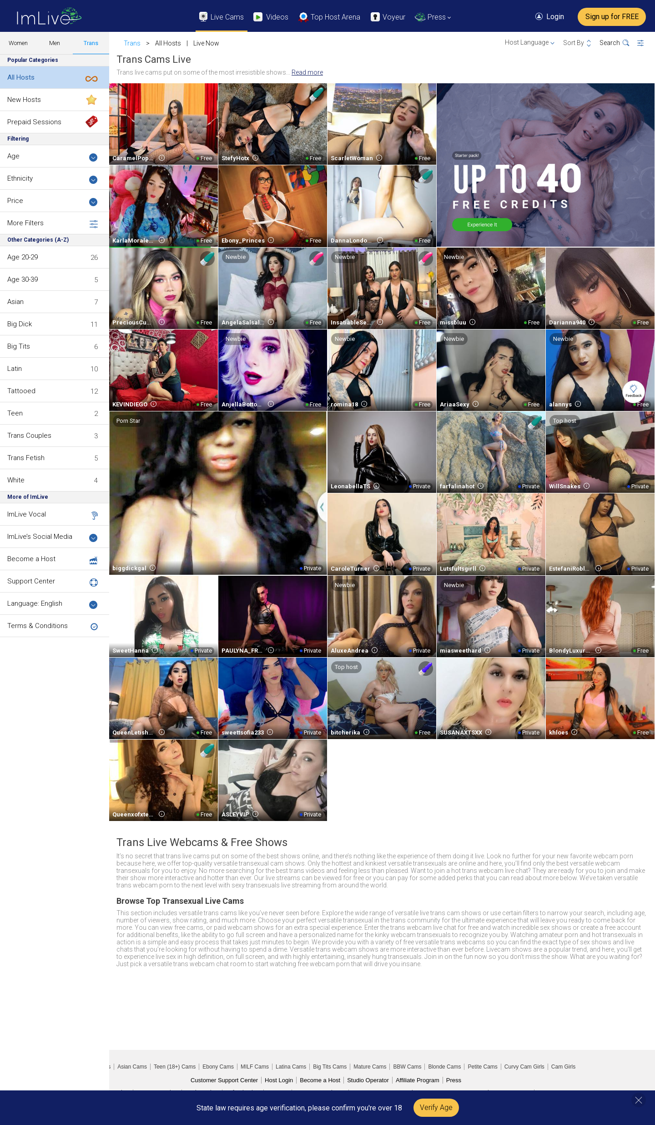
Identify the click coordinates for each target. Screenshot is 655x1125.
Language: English (52, 604)
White (16, 480)
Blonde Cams (444, 1067)
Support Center (31, 581)
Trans (91, 43)
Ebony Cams (218, 1067)
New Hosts (24, 100)
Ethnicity (52, 179)
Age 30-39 (22, 279)
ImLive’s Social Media (52, 537)
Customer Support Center (224, 1080)
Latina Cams (291, 1067)
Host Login (279, 1080)
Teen (15, 413)
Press (453, 1080)
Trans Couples (29, 435)
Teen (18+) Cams (175, 1067)
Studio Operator (368, 1080)
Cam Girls (563, 1067)
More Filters (52, 223)
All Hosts (21, 77)
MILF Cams (255, 1067)
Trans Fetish (26, 458)
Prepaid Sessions (34, 122)
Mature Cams (369, 1067)
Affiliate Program (417, 1080)
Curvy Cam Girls (524, 1067)
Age (52, 157)
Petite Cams (482, 1067)
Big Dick (19, 324)
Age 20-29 (22, 257)
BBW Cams (407, 1067)
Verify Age (436, 1107)
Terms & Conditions (37, 626)
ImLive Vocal (26, 514)
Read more (307, 72)
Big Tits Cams (330, 1067)
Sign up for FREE (612, 16)
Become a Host (31, 559)
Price (52, 201)
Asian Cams (132, 1067)
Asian (15, 302)
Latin (14, 369)
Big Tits (18, 346)
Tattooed (21, 391)
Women (18, 43)
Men (54, 43)
